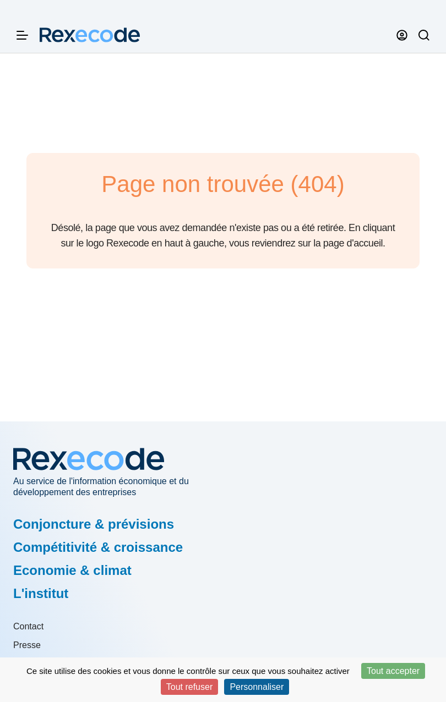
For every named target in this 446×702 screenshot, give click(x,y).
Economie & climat (72, 570)
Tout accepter (393, 671)
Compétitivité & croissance (98, 547)
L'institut (40, 593)
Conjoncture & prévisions (93, 524)
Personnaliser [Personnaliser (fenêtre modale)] (257, 687)
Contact (28, 626)
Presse (27, 645)
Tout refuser (189, 687)
